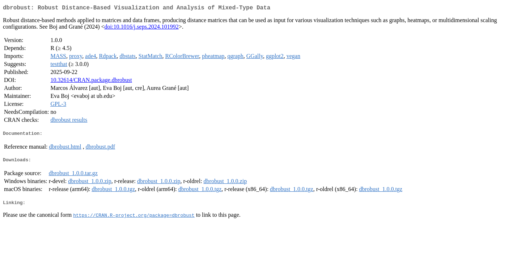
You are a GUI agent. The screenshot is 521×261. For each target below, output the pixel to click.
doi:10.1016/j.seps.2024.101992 (142, 28)
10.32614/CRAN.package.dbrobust (91, 81)
